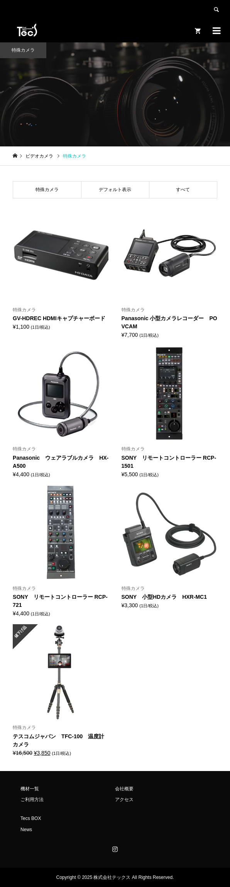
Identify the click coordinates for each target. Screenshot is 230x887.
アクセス (124, 799)
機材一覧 (29, 788)
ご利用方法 (32, 799)
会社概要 (124, 788)
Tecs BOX (30, 818)
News (26, 829)
